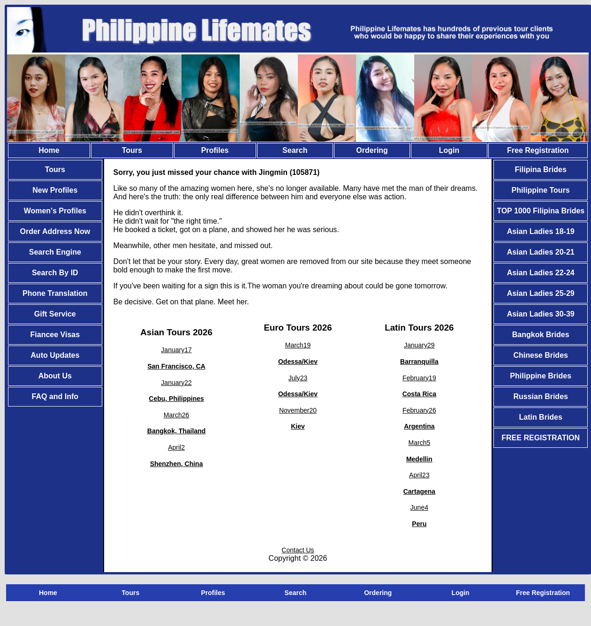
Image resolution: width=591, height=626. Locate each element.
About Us (55, 376)
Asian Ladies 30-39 (541, 314)
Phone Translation (55, 293)
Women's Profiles (55, 211)
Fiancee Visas (55, 335)
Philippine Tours (541, 190)
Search (294, 150)
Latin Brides (540, 417)
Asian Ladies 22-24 (541, 273)
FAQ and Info (55, 396)
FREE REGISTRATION (540, 438)
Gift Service (55, 314)
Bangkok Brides (540, 335)
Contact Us (297, 550)
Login (449, 150)
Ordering (372, 150)
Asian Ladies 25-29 (541, 293)
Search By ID (55, 273)
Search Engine (55, 252)
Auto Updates (54, 355)
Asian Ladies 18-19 (541, 231)
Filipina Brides (541, 169)
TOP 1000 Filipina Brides (540, 211)
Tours (132, 150)
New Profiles (54, 190)
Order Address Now (55, 231)
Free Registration (538, 150)
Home (48, 150)
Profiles (215, 150)
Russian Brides (540, 396)
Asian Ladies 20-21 (541, 252)
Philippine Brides (540, 376)
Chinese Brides (540, 355)
